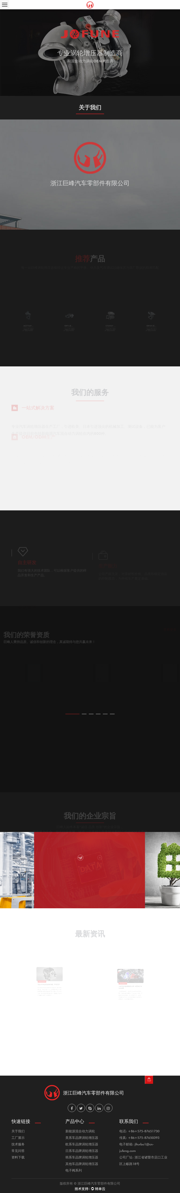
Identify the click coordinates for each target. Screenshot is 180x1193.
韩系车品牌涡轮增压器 (81, 1157)
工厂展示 (18, 1137)
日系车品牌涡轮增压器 (81, 1150)
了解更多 (90, 81)
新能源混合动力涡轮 (80, 1131)
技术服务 (18, 1144)
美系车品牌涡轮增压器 (81, 1137)
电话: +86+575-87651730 (139, 1131)
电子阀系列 (73, 1170)
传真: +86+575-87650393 (139, 1137)
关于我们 (18, 1131)
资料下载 (18, 1157)
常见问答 (18, 1150)
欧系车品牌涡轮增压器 (81, 1144)
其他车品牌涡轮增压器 (81, 1163)
